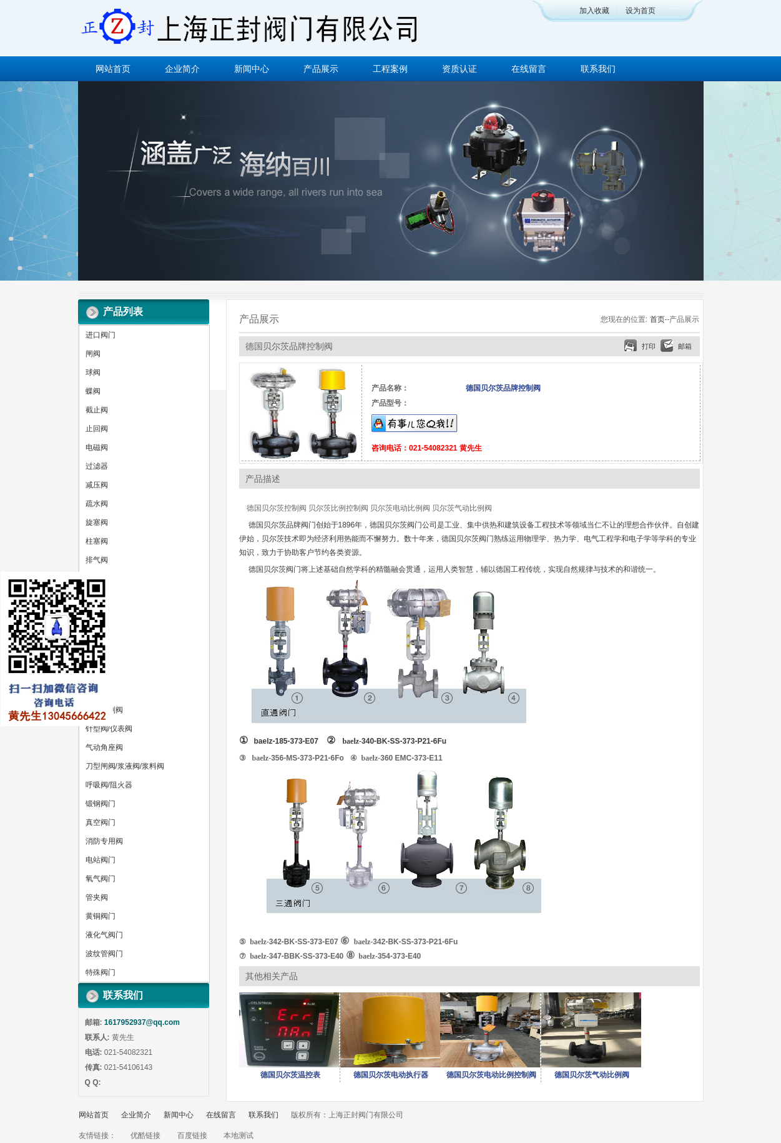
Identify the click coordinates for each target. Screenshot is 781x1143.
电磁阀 (97, 447)
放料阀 (97, 672)
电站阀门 (100, 860)
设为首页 (641, 10)
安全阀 (97, 616)
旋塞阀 (97, 522)
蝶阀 (93, 391)
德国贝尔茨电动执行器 (390, 1075)
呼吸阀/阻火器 (109, 785)
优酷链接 (145, 1135)
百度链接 (192, 1135)
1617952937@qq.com (142, 1022)
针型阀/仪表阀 (109, 728)
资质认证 (459, 69)
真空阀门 (100, 822)
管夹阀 (97, 897)
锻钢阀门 (100, 803)
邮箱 (685, 346)
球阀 (93, 372)
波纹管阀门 (104, 953)
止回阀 (97, 428)
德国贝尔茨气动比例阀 (591, 1075)
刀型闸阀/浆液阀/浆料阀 (125, 766)
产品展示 (320, 69)
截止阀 (97, 410)
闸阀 (93, 353)
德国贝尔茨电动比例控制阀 (491, 1075)
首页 (657, 319)
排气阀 (97, 560)
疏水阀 (97, 503)
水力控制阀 (104, 710)
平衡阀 (97, 691)
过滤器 (97, 466)
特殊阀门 (100, 972)
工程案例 (390, 69)
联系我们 (598, 69)
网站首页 (113, 69)
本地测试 (238, 1135)
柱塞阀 (97, 541)
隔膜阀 (97, 653)
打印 (649, 346)
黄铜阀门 (100, 916)
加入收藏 (594, 10)
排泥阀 (97, 578)
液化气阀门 (104, 935)
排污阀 (97, 597)
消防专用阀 (104, 841)
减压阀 (97, 485)
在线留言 (528, 69)
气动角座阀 (104, 747)
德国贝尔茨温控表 (290, 1075)
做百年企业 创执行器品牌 (390, 181)
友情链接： (97, 1135)
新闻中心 (251, 69)
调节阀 (97, 635)
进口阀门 (100, 335)
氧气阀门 (100, 878)
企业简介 (182, 69)
